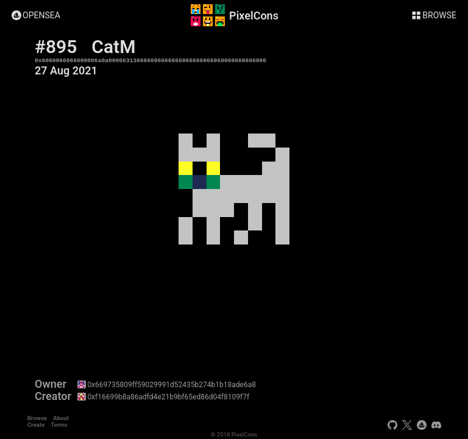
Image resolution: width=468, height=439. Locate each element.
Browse (37, 418)
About (61, 418)
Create (35, 424)
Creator (53, 396)
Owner (50, 384)
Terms (59, 424)
